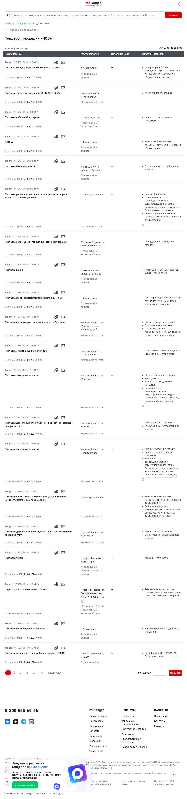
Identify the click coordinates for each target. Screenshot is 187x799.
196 (41, 672)
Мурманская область (92, 102)
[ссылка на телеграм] (23, 721)
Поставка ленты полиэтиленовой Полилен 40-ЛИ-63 (33, 297)
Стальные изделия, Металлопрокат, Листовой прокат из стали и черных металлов (163, 331)
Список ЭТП (96, 751)
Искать (173, 15)
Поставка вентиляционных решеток (25, 628)
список (169, 784)
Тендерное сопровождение (131, 722)
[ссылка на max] (31, 721)
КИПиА (9, 141)
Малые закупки (98, 746)
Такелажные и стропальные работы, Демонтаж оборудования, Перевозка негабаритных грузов (163, 592)
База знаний (129, 716)
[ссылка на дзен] (15, 721)
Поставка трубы (14, 558)
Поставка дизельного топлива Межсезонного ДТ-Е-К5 (35, 653)
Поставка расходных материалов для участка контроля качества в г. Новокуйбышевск (36, 196)
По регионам (96, 726)
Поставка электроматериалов (22, 375)
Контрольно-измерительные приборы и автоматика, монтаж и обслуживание (163, 144)
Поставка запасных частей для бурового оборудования (36, 241)
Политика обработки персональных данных (100, 782)
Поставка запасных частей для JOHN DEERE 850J (32, 93)
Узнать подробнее (25, 785)
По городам (95, 736)
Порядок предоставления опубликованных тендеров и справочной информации (127, 773)
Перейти (175, 672)
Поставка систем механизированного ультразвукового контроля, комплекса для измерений (35, 498)
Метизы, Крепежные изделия (160, 322)
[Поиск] (8, 15)
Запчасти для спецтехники (159, 93)
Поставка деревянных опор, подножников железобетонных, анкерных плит (39, 424)
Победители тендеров (134, 747)
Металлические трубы (156, 558)
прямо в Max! (37, 767)
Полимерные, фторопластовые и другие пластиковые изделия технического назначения (162, 300)
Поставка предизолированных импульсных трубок (33, 67)
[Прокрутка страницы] (174, 774)
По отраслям (96, 721)
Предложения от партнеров (131, 740)
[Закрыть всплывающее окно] (87, 763)
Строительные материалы (159, 325)
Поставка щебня (14, 270)
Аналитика (128, 734)
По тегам (94, 731)
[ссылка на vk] (7, 721)
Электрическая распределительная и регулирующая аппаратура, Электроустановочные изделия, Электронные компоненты (162, 204)
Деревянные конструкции (158, 422)
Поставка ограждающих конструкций (26, 350)
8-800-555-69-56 (21, 711)
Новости (159, 726)
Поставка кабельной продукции (22, 117)
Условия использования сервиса (133, 782)
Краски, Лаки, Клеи (155, 194)
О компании (161, 716)
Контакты (159, 721)
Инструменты (152, 378)
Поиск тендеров (98, 716)
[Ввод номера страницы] (159, 673)
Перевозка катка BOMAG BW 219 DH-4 (26, 589)
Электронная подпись (134, 729)
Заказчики (95, 741)
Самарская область (91, 226)
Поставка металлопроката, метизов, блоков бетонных (35, 322)
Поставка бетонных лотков (20, 166)
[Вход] (178, 4)
